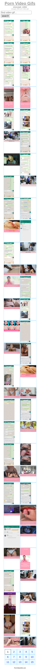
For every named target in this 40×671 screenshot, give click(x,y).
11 (8, 662)
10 (32, 657)
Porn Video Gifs (20, 3)
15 (32, 662)
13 (20, 662)
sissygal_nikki (20, 7)
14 (26, 662)
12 (14, 662)
